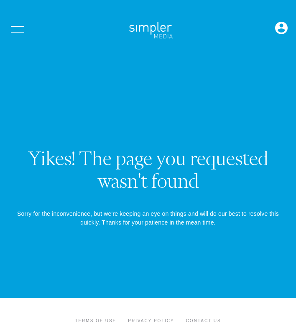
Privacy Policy (151, 320)
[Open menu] (17, 29)
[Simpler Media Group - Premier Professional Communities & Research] (151, 31)
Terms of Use (95, 320)
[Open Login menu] (281, 28)
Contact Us (203, 320)
